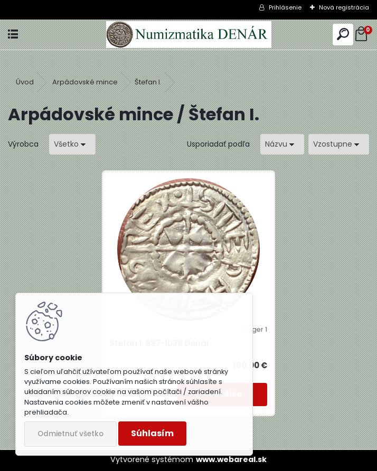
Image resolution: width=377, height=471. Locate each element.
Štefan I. (148, 82)
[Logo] (188, 34)
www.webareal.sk (231, 459)
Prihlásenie (285, 7)
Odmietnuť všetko (70, 434)
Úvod (25, 82)
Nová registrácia (344, 7)
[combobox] (282, 144)
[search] (343, 34)
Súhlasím (152, 433)
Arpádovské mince (85, 82)
